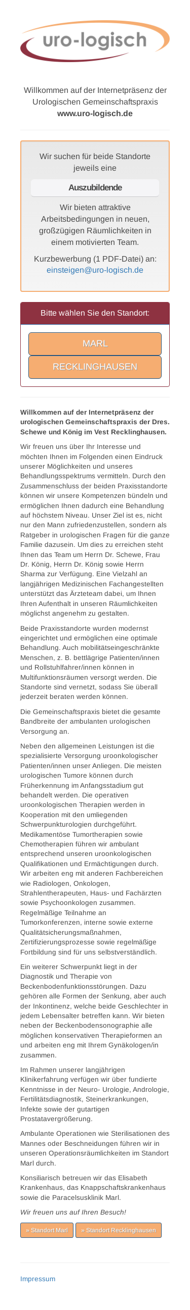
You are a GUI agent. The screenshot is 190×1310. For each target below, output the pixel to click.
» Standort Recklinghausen (118, 1230)
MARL (95, 343)
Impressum (37, 1279)
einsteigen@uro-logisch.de (95, 270)
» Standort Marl (47, 1230)
